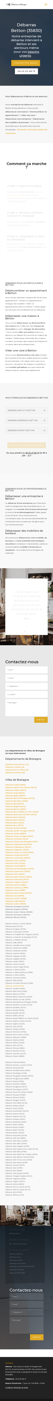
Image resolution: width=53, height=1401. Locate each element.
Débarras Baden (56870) (15, 796)
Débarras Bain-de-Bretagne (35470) (20, 798)
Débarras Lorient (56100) (14, 986)
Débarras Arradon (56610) (15, 790)
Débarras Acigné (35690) (15, 785)
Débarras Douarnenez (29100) (17, 871)
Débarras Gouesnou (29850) (16, 888)
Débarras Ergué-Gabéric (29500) (18, 877)
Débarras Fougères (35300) (16, 882)
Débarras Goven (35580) (15, 890)
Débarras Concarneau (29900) (17, 858)
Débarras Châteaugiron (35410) (18, 847)
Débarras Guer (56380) (14, 896)
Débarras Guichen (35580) (16, 898)
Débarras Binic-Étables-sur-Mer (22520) (22, 812)
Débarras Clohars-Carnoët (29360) (19, 852)
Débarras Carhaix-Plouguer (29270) (20, 831)
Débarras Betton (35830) (15, 809)
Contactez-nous (25, 63)
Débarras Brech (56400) (15, 817)
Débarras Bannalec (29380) (16, 801)
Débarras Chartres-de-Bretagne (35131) (21, 842)
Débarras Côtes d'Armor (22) (17, 764)
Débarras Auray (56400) (15, 793)
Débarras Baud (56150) (14, 804)
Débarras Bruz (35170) (14, 825)
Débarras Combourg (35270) (17, 855)
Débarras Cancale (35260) (15, 828)
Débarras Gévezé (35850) (15, 885)
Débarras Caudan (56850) (15, 834)
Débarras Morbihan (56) (15, 773)
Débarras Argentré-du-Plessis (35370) (21, 787)
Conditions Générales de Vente (16, 1387)
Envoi (41, 720)
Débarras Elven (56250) (15, 874)
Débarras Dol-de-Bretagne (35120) (19, 869)
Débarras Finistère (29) (14, 767)
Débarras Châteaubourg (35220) (18, 844)
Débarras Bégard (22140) (15, 806)
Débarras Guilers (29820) (15, 904)
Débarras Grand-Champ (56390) (18, 893)
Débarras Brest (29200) (15, 820)
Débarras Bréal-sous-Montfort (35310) (21, 815)
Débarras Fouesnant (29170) (17, 879)
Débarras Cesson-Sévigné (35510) (19, 836)
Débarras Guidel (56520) (15, 901)
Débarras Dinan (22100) (15, 863)
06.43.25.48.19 (26, 71)
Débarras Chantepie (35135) (16, 839)
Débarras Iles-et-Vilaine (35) (16, 770)
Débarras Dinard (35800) (15, 866)
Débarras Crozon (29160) (15, 861)
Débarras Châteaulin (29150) (17, 850)
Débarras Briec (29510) (14, 823)
